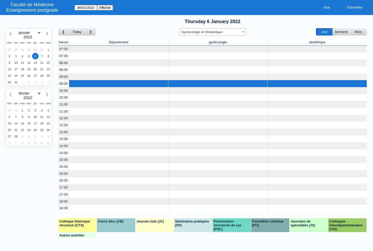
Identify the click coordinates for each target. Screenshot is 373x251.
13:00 (63, 132)
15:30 (63, 167)
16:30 (63, 180)
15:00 (63, 160)
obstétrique (317, 42)
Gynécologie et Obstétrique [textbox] (202, 32)
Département (118, 42)
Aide (326, 7)
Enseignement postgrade (32, 10)
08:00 (63, 63)
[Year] (29, 37)
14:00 (63, 146)
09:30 (63, 84)
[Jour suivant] (90, 32)
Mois (358, 32)
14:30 (63, 153)
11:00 (63, 104)
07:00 (63, 49)
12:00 (63, 118)
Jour (324, 32)
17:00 (63, 187)
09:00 (63, 77)
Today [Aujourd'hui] (77, 32)
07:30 (63, 56)
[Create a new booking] (118, 49)
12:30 (63, 125)
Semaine (341, 32)
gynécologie (218, 42)
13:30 (63, 139)
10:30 (63, 97)
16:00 (63, 174)
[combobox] (212, 32)
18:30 (63, 208)
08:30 (63, 70)
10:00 (63, 91)
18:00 (63, 201)
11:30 (63, 111)
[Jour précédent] (63, 32)
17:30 (63, 194)
